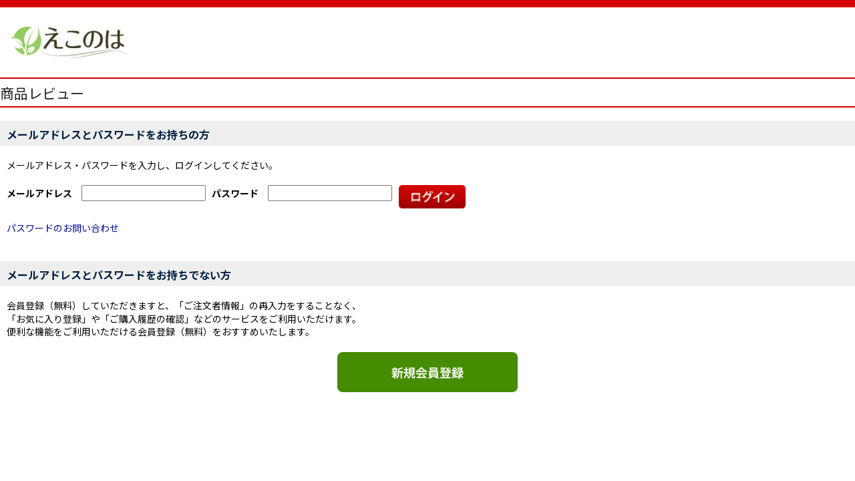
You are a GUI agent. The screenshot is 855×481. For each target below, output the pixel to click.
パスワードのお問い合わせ (63, 227)
